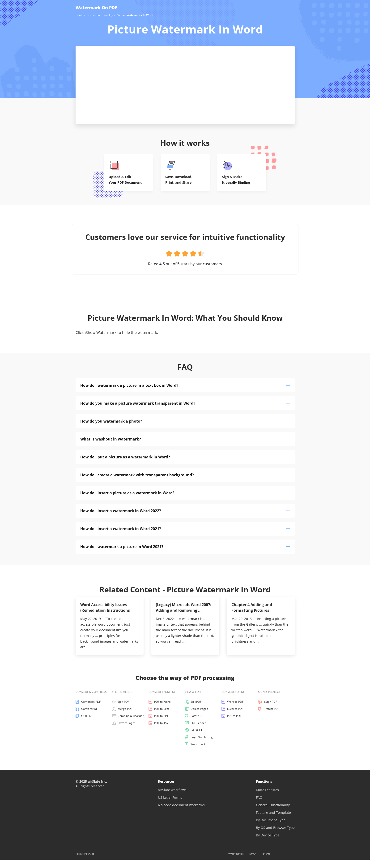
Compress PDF (88, 702)
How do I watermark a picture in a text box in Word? (185, 385)
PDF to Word (159, 702)
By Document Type (270, 820)
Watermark (195, 744)
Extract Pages (124, 723)
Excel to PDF (232, 709)
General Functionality (273, 805)
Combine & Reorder (128, 716)
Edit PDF (193, 702)
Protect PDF (268, 709)
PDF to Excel (159, 709)
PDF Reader (195, 723)
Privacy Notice (235, 853)
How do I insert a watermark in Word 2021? (185, 528)
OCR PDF (84, 716)
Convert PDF (87, 709)
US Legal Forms (170, 797)
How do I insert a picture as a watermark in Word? (185, 492)
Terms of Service (85, 853)
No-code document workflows (181, 805)
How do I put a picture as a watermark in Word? (185, 457)
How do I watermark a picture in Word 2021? (185, 546)
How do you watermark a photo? (185, 421)
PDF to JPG (158, 723)
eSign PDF (267, 702)
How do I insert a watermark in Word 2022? (185, 510)
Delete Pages (196, 709)
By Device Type (268, 835)
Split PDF (120, 702)
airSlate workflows (172, 790)
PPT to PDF (231, 716)
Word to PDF (232, 702)
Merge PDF (122, 709)
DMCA (252, 853)
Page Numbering (199, 737)
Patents (266, 853)
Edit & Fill (194, 730)
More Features (267, 790)
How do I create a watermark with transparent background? (185, 475)
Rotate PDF (195, 716)
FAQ (259, 797)
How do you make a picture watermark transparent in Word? (185, 403)
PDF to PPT (158, 716)
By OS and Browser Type (275, 827)
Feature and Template (273, 812)
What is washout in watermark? (185, 439)
